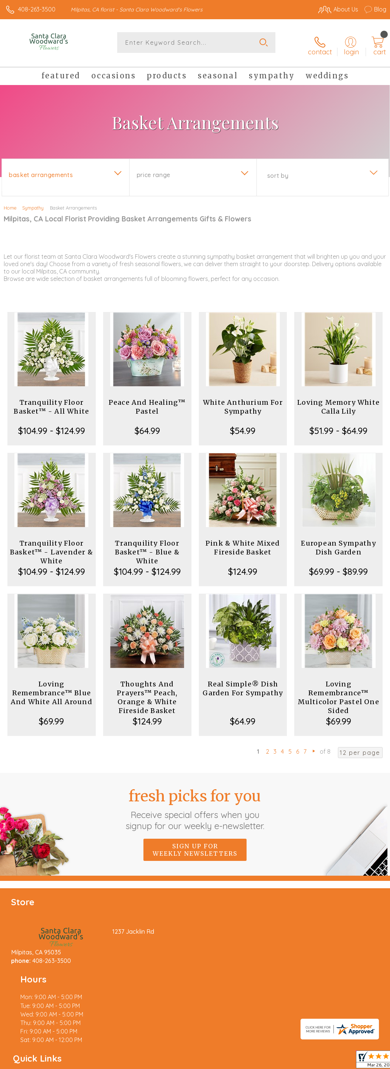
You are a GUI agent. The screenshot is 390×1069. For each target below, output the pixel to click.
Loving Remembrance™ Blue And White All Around (51, 688)
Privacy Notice (260, 1061)
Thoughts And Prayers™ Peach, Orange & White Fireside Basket (147, 692)
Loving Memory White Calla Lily (338, 401)
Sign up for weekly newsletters (195, 844)
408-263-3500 (36, 9)
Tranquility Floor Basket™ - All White (51, 401)
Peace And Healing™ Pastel (147, 401)
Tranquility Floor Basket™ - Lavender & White (51, 547)
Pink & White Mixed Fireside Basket (243, 542)
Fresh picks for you (195, 804)
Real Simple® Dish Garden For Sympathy (243, 683)
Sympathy (33, 203)
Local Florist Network (313, 1061)
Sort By (277, 170)
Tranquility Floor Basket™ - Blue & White (147, 547)
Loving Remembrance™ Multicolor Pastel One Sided (338, 692)
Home (10, 203)
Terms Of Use (217, 1061)
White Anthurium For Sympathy (243, 401)
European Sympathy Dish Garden (338, 542)
